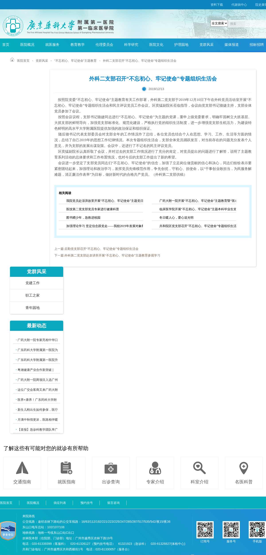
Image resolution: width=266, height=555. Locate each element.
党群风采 (207, 44)
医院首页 (23, 60)
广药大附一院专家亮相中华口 (37, 340)
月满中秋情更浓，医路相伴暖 (37, 419)
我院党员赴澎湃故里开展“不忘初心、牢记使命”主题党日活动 (104, 200)
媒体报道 (232, 44)
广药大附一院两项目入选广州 (37, 380)
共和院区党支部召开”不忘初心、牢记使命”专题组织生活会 (197, 226)
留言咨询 (113, 503)
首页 (5, 44)
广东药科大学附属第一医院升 (37, 360)
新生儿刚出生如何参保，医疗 (37, 409)
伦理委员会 (104, 44)
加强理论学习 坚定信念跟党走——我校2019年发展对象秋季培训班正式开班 (104, 226)
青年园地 (32, 308)
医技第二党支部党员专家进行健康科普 (92, 209)
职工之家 (32, 295)
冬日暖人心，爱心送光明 (176, 217)
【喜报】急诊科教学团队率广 (37, 429)
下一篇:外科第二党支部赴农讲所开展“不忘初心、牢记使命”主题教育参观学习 (107, 255)
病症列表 (60, 503)
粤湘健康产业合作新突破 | (34, 370)
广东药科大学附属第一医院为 (37, 350)
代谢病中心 (239, 4)
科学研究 (131, 44)
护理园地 (181, 44)
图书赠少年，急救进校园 (83, 217)
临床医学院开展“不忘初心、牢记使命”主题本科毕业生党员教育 (197, 209)
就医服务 (52, 44)
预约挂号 (86, 503)
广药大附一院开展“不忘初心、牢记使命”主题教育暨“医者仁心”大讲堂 (197, 200)
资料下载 (217, 4)
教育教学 (77, 44)
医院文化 (156, 44)
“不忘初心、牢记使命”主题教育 (75, 60)
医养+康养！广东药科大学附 (36, 399)
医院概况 (27, 44)
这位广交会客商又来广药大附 (37, 389)
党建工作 (32, 283)
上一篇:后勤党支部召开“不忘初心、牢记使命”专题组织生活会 (96, 249)
